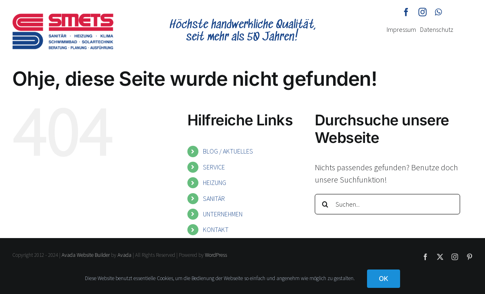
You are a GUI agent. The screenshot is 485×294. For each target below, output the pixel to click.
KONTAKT (216, 229)
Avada (124, 255)
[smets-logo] (62, 17)
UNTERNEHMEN (222, 214)
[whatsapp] (438, 12)
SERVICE (214, 167)
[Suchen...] (387, 204)
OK (383, 278)
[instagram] (422, 12)
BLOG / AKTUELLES (228, 151)
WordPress (216, 255)
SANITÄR (214, 198)
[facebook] (406, 12)
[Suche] (325, 204)
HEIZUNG (214, 182)
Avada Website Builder (86, 255)
